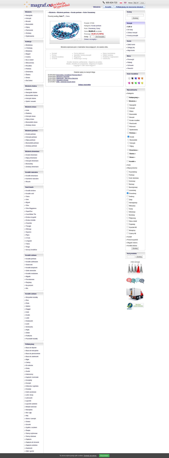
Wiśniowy (131, 212)
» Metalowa (28, 51)
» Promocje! (130, 59)
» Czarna (28, 57)
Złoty (129, 199)
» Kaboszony (29, 374)
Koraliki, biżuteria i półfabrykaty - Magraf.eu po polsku (84, 62)
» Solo (27, 199)
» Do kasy (129, 30)
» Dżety (27, 368)
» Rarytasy (28, 282)
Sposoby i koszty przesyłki (82, 55)
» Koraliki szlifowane (31, 262)
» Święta (27, 430)
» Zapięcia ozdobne (31, 445)
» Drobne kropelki (30, 217)
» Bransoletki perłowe (32, 143)
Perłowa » (132, 133)
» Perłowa (28, 69)
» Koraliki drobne (30, 191)
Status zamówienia (109, 53)
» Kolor (128, 165)
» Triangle (28, 226)
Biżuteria (96, 7)
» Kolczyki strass (30, 116)
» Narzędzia (28, 410)
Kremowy (131, 181)
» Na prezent (29, 285)
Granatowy (91, 28)
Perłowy (130, 175)
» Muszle (27, 182)
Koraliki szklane (30, 255)
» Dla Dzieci (28, 80)
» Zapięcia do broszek (32, 442)
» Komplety (28, 380)
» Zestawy (28, 33)
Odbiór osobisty (108, 55)
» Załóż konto (130, 44)
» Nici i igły (28, 413)
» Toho (27, 205)
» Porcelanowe (29, 279)
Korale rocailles (133, 120)
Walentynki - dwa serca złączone (67, 78)
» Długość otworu (131, 243)
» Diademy (28, 89)
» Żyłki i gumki (29, 451)
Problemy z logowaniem (110, 57)
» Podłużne (28, 336)
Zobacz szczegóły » (90, 39)
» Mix (26, 288)
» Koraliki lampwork (31, 267)
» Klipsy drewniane (31, 158)
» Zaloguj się (130, 47)
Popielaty (131, 224)
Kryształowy (132, 172)
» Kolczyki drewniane (31, 161)
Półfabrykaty (29, 344)
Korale (131, 137)
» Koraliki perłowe (30, 259)
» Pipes (27, 235)
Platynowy (131, 218)
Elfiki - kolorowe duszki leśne (65, 82)
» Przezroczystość (132, 240)
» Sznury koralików (31, 250)
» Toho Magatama (30, 208)
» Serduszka (29, 327)
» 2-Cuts (27, 238)
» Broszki (28, 21)
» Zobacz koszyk (131, 32)
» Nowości (129, 68)
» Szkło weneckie (30, 270)
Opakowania (132, 130)
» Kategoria (129, 93)
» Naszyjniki (28, 15)
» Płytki (27, 330)
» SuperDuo (28, 211)
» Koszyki (28, 383)
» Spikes (27, 306)
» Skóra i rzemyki (30, 418)
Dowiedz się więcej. (90, 456)
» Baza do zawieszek (31, 356)
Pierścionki (132, 123)
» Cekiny (27, 362)
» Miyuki (27, 202)
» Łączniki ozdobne (31, 404)
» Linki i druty (29, 395)
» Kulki (27, 312)
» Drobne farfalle (30, 220)
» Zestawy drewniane (31, 167)
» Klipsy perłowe (30, 140)
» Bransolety (29, 164)
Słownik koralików (58, 57)
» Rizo (27, 300)
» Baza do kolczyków (31, 350)
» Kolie (27, 110)
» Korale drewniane (31, 155)
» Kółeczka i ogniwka (31, 386)
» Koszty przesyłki (132, 35)
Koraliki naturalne (31, 172)
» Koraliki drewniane (31, 176)
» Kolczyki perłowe (31, 137)
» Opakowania (29, 36)
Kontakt (54, 53)
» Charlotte (28, 223)
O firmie (54, 58)
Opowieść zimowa (62, 80)
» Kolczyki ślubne (30, 98)
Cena (68, 16)
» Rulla (27, 303)
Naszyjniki (131, 105)
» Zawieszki (28, 448)
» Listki (27, 318)
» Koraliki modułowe (31, 273)
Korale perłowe (76, 12)
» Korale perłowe (30, 134)
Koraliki (108, 7)
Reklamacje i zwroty (80, 58)
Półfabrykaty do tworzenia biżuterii (129, 7)
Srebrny (130, 196)
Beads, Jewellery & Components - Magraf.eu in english (84, 64)
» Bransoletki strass (31, 122)
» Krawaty (28, 389)
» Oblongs (28, 229)
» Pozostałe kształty (31, 339)
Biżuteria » (133, 101)
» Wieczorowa (29, 63)
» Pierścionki (29, 30)
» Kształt (129, 237)
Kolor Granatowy (89, 12)
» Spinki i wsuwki (30, 101)
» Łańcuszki (28, 398)
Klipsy (130, 111)
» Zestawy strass (30, 125)
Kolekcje (28, 41)
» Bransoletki (29, 24)
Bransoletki (132, 114)
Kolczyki (131, 108)
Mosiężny (131, 230)
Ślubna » (132, 154)
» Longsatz (28, 241)
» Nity (26, 415)
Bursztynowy (132, 187)
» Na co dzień (29, 60)
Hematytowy (132, 203)
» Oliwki (27, 333)
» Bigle (27, 359)
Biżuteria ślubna (31, 86)
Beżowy (130, 184)
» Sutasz (27, 421)
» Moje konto (130, 50)
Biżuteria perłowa (31, 131)
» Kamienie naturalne (31, 179)
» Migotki (27, 276)
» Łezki (27, 324)
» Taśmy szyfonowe (31, 433)
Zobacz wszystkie (84, 85)
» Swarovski (29, 265)
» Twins (27, 196)
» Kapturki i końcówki (31, 377)
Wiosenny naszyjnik (62, 76)
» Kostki (27, 315)
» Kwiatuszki (29, 321)
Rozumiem (104, 456)
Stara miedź (132, 221)
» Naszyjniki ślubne (31, 92)
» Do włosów (29, 365)
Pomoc (54, 55)
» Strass (27, 77)
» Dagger (28, 309)
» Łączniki (28, 401)
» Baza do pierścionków (32, 353)
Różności (131, 126)
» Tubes (27, 244)
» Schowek (129, 65)
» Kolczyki (28, 18)
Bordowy (131, 215)
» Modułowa (29, 45)
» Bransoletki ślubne (31, 95)
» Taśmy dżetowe (30, 436)
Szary (98, 28)
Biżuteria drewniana (32, 151)
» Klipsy (27, 27)
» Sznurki (28, 424)
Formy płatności (79, 53)
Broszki (130, 117)
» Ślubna (27, 74)
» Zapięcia (28, 439)
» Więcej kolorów (131, 168)
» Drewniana (29, 72)
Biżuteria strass (30, 107)
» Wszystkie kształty (31, 297)
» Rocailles (28, 66)
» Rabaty (129, 62)
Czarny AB (131, 233)
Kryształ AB (132, 227)
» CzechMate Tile (30, 214)
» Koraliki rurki (29, 193)
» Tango (27, 247)
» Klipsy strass (29, 119)
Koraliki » (132, 161)
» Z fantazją (28, 48)
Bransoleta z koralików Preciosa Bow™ (69, 75)
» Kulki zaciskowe (30, 392)
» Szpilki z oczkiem (31, 427)
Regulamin (77, 57)
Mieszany (131, 206)
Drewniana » (133, 150)
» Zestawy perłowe (31, 146)
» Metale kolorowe (30, 407)
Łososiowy (131, 190)
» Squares (28, 232)
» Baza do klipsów (30, 348)
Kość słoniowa (133, 178)
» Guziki (27, 371)
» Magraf (27, 54)
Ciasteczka (106, 58)
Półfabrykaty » (134, 97)
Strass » (132, 157)
